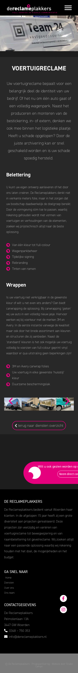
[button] (10, 401)
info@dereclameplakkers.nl (28, 636)
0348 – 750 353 (19, 630)
